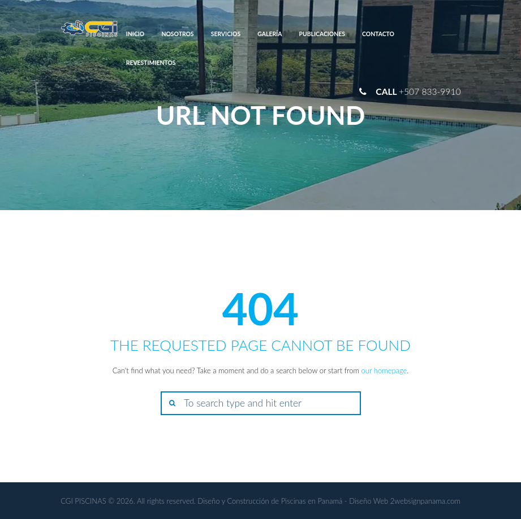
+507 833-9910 (430, 91)
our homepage (384, 370)
